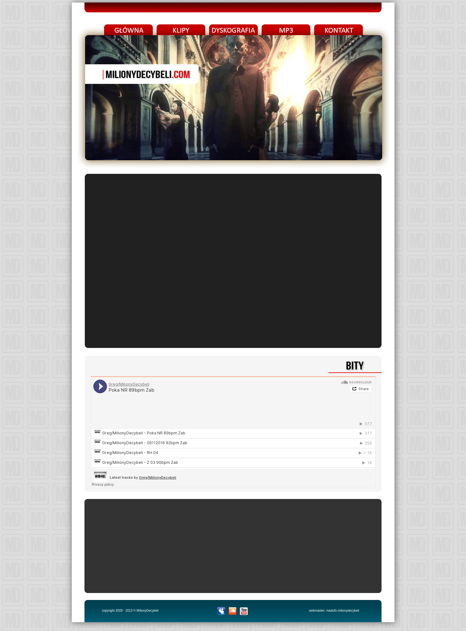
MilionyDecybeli (147, 610)
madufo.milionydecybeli (342, 610)
